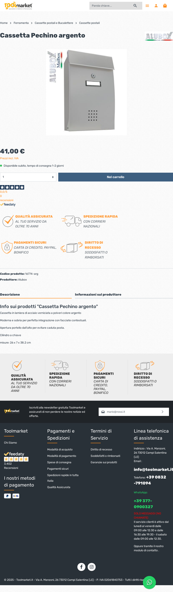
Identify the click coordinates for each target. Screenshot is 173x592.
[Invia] (162, 412)
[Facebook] (81, 567)
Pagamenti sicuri (58, 468)
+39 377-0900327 (143, 503)
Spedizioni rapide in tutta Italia (63, 478)
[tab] (36, 294)
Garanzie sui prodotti (104, 462)
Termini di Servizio (101, 434)
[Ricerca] (135, 6)
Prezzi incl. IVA (9, 158)
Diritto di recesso (101, 449)
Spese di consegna (59, 462)
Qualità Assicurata (58, 487)
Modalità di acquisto (60, 449)
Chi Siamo (10, 442)
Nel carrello (115, 177)
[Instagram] (92, 567)
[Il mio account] (156, 6)
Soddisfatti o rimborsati (105, 456)
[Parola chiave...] (108, 6)
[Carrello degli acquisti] (165, 6)
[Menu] (147, 6)
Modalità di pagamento (61, 456)
